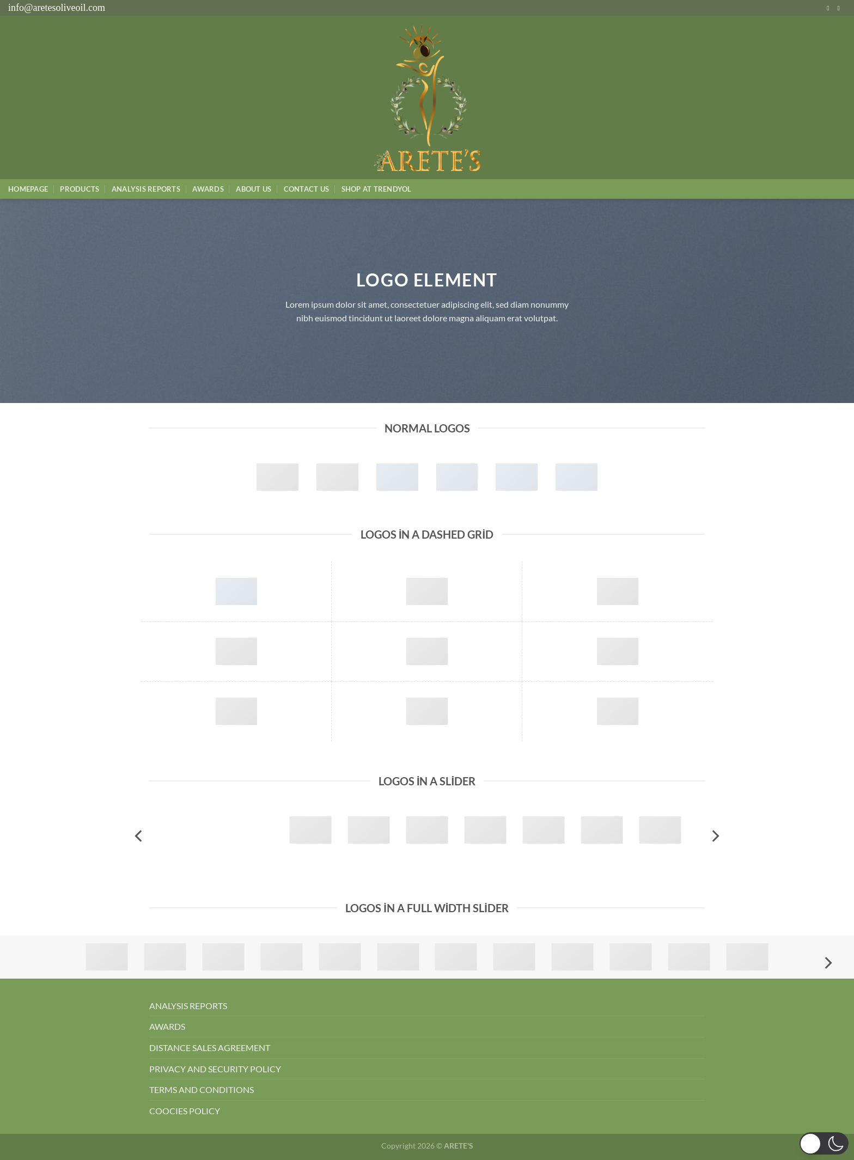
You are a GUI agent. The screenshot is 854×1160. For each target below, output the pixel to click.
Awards (208, 189)
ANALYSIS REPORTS (188, 1005)
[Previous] (139, 836)
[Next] (714, 836)
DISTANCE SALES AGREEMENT (209, 1047)
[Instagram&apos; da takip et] (830, 8)
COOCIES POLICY (184, 1111)
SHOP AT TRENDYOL (376, 189)
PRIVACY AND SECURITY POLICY (215, 1069)
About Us (253, 189)
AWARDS (167, 1026)
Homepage (28, 189)
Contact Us (307, 189)
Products (79, 189)
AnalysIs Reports (146, 189)
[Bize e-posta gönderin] (840, 8)
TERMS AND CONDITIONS (201, 1089)
